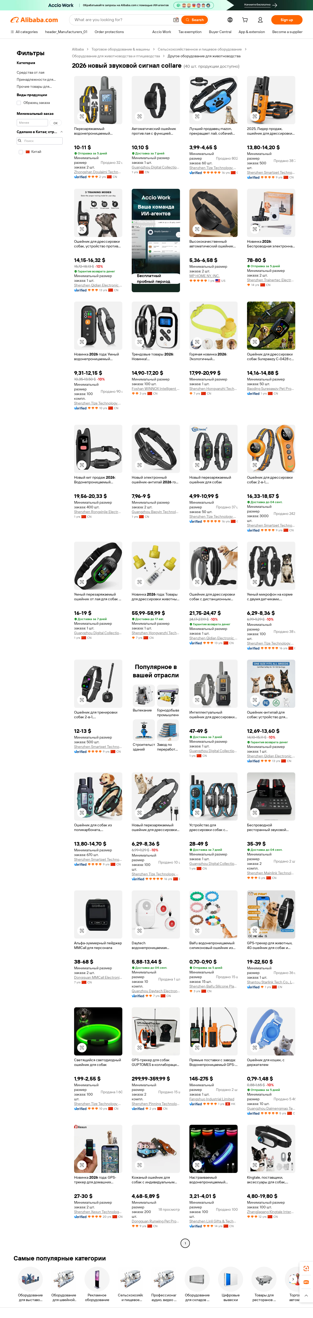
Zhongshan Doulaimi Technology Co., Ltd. (98, 172)
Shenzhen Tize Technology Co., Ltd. (213, 168)
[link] (306, 1268)
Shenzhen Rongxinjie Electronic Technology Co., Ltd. (98, 512)
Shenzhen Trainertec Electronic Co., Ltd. (271, 280)
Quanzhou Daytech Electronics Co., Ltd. (156, 991)
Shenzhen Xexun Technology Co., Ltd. (98, 1212)
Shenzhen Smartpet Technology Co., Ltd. (271, 172)
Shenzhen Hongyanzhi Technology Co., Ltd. (213, 388)
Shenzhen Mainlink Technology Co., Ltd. (271, 873)
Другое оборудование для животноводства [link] (204, 56)
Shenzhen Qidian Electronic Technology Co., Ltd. (98, 285)
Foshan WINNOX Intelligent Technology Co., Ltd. (156, 388)
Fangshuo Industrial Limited (211, 1099)
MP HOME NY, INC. (204, 276)
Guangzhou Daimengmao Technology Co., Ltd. (271, 1108)
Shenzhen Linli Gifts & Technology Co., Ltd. (213, 1221)
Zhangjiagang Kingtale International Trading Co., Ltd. (271, 1212)
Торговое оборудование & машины (121, 49)
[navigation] (40, 647)
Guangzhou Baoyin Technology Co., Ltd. (156, 512)
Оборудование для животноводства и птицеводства (116, 56)
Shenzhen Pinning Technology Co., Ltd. (156, 1104)
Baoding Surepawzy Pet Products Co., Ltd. (271, 388)
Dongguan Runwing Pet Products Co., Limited (156, 1221)
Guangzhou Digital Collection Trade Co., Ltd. (156, 167)
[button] (176, 20)
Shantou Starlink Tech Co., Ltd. (271, 982)
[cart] (246, 20)
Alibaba (78, 49)
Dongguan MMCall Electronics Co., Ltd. (98, 977)
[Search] (194, 20)
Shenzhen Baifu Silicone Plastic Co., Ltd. (213, 986)
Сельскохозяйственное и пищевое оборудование (200, 49)
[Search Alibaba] (122, 20)
